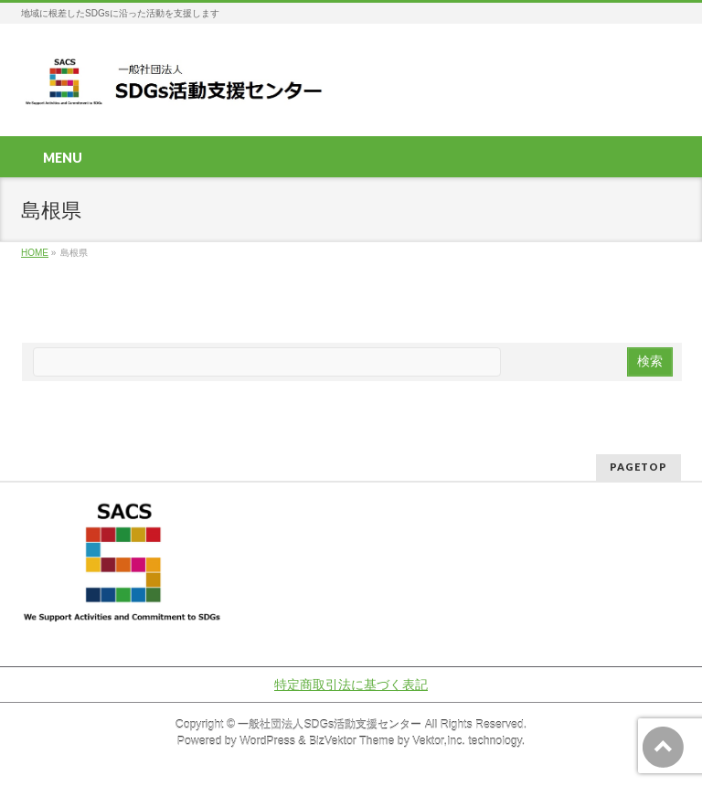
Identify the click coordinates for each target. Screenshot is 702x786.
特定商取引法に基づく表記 (351, 684)
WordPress (267, 741)
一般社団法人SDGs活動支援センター (329, 724)
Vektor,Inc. (438, 741)
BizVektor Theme (352, 741)
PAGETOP (638, 467)
